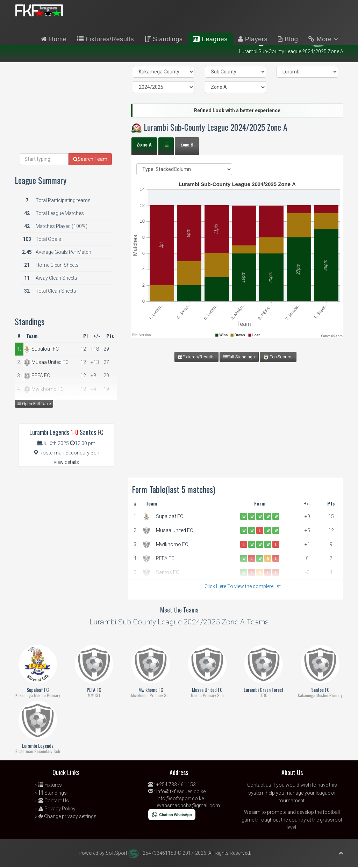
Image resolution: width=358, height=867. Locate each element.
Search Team (90, 159)
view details (62, 462)
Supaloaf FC (169, 516)
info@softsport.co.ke (180, 798)
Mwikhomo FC (172, 544)
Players (252, 39)
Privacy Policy (57, 808)
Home (54, 39)
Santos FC (167, 572)
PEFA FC (165, 558)
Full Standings (239, 356)
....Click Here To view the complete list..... (243, 586)
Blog (288, 39)
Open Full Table (34, 403)
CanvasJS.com (332, 336)
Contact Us (53, 800)
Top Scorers (278, 357)
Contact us (259, 785)
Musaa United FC (174, 530)
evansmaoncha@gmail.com (188, 805)
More (323, 39)
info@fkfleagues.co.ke (181, 791)
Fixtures (50, 785)
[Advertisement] (235, 411)
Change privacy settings (67, 816)
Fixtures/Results (105, 39)
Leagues (210, 39)
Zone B (186, 144)
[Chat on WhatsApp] (171, 814)
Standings (163, 39)
